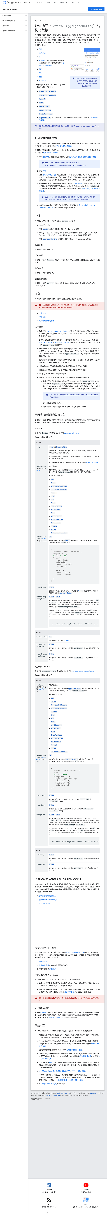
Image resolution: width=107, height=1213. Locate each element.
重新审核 (69, 307)
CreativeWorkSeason (47, 91)
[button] (12, 16)
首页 (36, 21)
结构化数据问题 (85, 1056)
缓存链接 (52, 998)
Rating (51, 587)
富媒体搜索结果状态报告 (75, 952)
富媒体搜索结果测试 (87, 83)
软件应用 (42, 81)
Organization (44, 118)
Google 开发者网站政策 (53, 1095)
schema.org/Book (45, 342)
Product (54, 526)
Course (53, 483)
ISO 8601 (67, 640)
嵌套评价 (38, 470)
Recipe (53, 530)
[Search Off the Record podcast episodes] (86, 1201)
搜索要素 (42, 317)
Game (41, 103)
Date (50, 637)
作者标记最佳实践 (92, 462)
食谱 (40, 77)
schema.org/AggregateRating (57, 331)
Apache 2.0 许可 (95, 1093)
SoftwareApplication (59, 533)
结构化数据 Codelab (50, 153)
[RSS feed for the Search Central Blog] (49, 1201)
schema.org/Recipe (61, 342)
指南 (44, 171)
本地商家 (42, 61)
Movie (53, 513)
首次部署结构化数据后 (47, 896)
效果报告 (43, 1012)
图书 (40, 49)
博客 (55, 2)
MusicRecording (45, 114)
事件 (40, 57)
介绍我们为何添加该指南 (72, 395)
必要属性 (45, 157)
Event (53, 496)
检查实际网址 (44, 965)
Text (50, 537)
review (70, 470)
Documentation (10, 9)
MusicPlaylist (45, 110)
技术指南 (42, 313)
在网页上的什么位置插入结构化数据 (82, 157)
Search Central (18, 2)
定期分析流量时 (45, 903)
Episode (42, 99)
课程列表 (42, 53)
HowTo (53, 503)
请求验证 (52, 969)
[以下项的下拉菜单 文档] (42, 2)
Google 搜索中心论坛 (49, 1084)
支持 (48, 2)
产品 (40, 73)
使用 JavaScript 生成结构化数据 (75, 165)
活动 (73, 2)
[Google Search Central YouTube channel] (86, 1187)
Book (52, 479)
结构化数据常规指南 (46, 321)
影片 (40, 69)
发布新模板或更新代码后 (48, 900)
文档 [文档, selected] (38, 2)
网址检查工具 (79, 184)
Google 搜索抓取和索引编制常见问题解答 (69, 1080)
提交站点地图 (83, 205)
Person (51, 447)
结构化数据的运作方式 (63, 146)
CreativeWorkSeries (47, 95)
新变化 (62, 2)
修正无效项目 (44, 962)
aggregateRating (74, 689)
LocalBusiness (56, 506)
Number (51, 597)
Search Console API (56, 1017)
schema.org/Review (71, 433)
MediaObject (44, 106)
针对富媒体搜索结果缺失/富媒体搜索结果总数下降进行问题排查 (63, 1071)
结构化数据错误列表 (74, 1050)
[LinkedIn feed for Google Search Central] (49, 1187)
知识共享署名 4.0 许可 (63, 1093)
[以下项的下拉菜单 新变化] (67, 2)
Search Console (96, 9)
